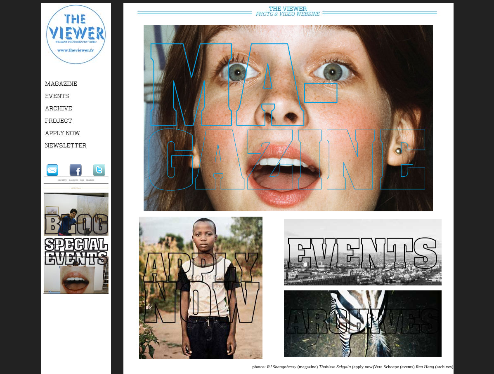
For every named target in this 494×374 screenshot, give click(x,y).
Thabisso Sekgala (335, 366)
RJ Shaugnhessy (281, 366)
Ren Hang (425, 366)
